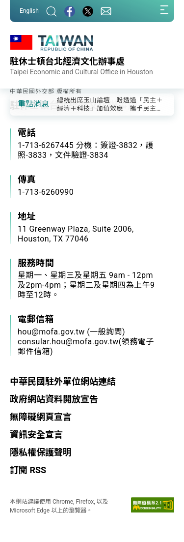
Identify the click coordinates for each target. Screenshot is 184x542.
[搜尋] (51, 11)
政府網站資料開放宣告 (54, 399)
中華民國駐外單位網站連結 (63, 381)
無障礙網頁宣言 (41, 417)
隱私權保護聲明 (41, 452)
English (29, 10)
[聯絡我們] (106, 11)
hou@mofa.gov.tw (51, 331)
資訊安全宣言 (36, 434)
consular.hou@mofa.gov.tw (68, 341)
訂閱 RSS (28, 470)
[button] (24, 104)
